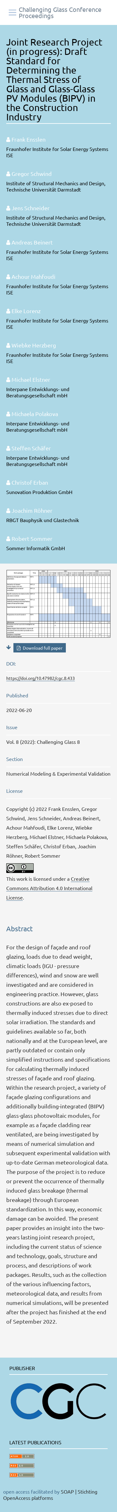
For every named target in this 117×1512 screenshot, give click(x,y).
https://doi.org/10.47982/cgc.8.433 (40, 678)
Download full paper (42, 648)
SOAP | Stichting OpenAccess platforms (50, 1494)
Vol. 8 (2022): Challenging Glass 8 (43, 742)
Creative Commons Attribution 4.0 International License (49, 887)
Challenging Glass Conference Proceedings (60, 12)
